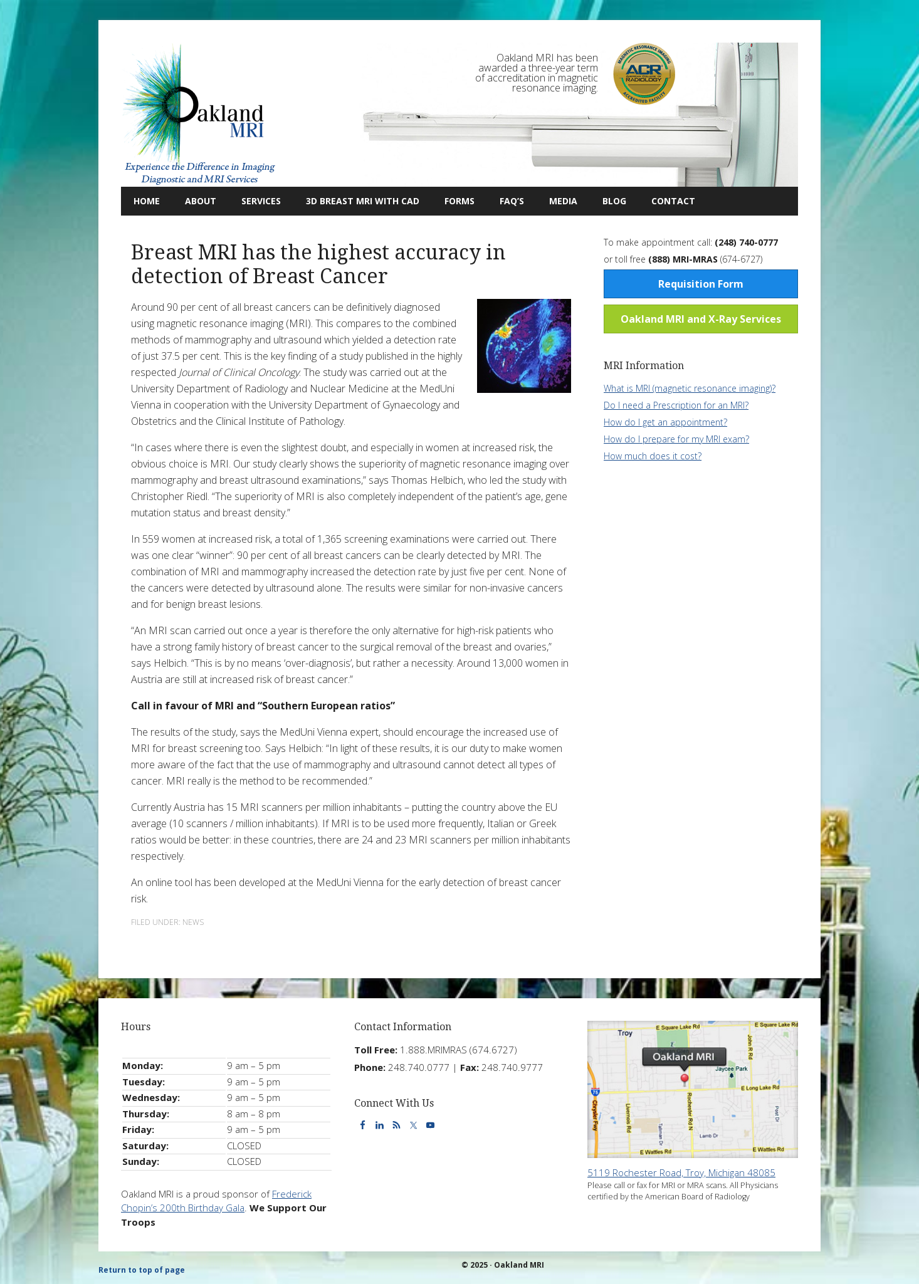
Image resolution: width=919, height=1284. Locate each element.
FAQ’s (512, 201)
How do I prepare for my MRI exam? (676, 439)
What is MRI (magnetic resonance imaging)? (689, 388)
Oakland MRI (199, 115)
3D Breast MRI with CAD (362, 201)
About (194, 201)
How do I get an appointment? (665, 422)
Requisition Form (700, 284)
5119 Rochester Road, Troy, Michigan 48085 (681, 1172)
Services (255, 201)
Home (147, 201)
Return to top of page (141, 1270)
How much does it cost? (652, 456)
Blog (608, 201)
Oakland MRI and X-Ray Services (701, 319)
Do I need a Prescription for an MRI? (676, 405)
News (193, 922)
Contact (667, 201)
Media (563, 201)
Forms (459, 201)
